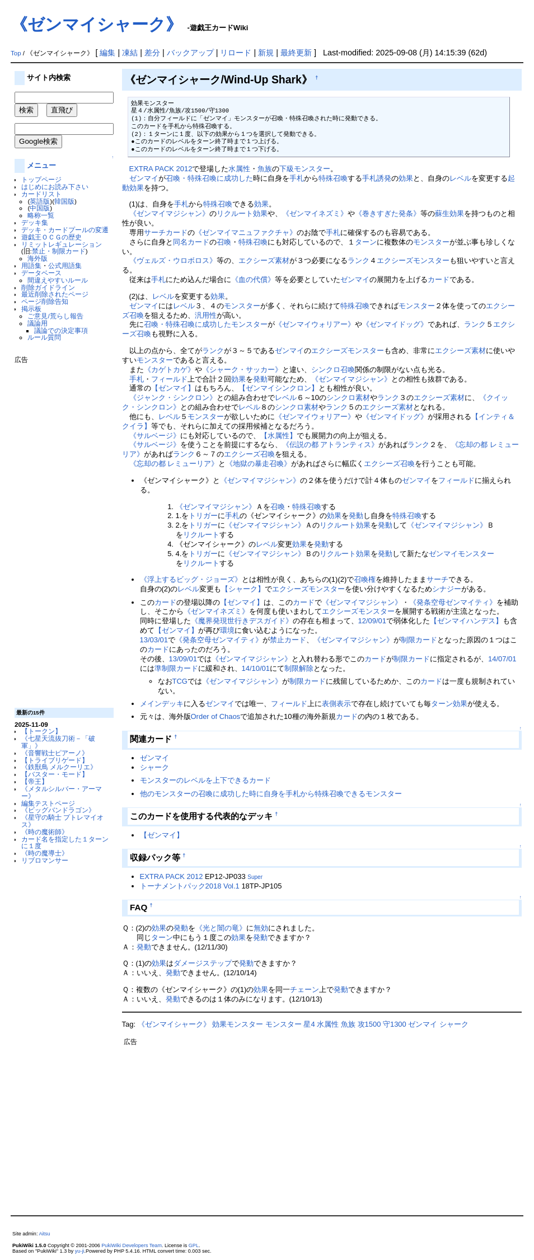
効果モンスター (237, 1024)
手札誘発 (376, 178)
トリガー (203, 515)
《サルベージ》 (154, 435)
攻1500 (369, 1024)
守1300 (394, 1024)
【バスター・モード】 (54, 774)
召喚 (224, 242)
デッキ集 (34, 222)
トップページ (41, 179)
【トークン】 (41, 731)
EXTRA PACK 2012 (161, 168)
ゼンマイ (143, 178)
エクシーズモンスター (413, 260)
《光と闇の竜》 (220, 928)
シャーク (154, 767)
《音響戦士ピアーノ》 (54, 752)
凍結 (130, 52)
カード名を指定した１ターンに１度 (65, 842)
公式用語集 (65, 265)
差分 (152, 52)
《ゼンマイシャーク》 (96, 24)
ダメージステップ (203, 963)
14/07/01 (502, 659)
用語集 (31, 265)
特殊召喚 (333, 178)
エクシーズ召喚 (249, 454)
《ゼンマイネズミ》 (315, 213)
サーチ (155, 232)
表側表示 (336, 703)
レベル (460, 178)
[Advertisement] (59, 531)
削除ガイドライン (48, 287)
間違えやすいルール (57, 280)
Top (16, 53)
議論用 (37, 323)
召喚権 (365, 579)
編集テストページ (48, 803)
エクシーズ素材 (263, 260)
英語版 (40, 201)
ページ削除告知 (44, 301)
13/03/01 (154, 640)
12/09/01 (372, 621)
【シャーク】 (243, 589)
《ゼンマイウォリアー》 (315, 324)
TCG (180, 681)
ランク (358, 260)
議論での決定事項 (61, 330)
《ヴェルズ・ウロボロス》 (173, 260)
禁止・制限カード (59, 251)
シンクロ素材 (348, 397)
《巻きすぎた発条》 (387, 213)
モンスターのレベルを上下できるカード (205, 780)
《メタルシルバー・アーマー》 (61, 792)
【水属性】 (278, 435)
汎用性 (206, 315)
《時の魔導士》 (44, 853)
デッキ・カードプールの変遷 (65, 229)
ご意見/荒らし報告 (55, 315)
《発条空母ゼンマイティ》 (452, 602)
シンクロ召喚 (333, 369)
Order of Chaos (216, 716)
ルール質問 (44, 337)
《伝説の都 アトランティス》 (330, 444)
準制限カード (176, 668)
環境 (227, 630)
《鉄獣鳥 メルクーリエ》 (59, 766)
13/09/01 (183, 659)
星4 (309, 1024)
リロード (235, 52)
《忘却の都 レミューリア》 (174, 463)
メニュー (41, 165)
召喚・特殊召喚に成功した (209, 178)
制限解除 (298, 668)
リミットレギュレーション (61, 244)
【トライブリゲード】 (54, 760)
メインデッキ (162, 703)
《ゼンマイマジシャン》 (169, 213)
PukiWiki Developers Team (131, 1245)
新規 (266, 52)
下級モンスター (304, 168)
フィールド (169, 379)
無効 (261, 928)
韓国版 (64, 201)
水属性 (239, 168)
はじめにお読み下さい (54, 186)
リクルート (235, 213)
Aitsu (44, 1234)
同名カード (191, 242)
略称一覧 (40, 215)
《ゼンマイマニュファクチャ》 (246, 232)
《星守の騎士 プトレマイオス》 (62, 821)
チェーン (304, 989)
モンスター (431, 242)
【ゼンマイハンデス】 (466, 621)
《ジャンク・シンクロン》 (173, 397)
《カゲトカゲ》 (169, 369)
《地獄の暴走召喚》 (258, 463)
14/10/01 (256, 668)
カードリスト (41, 194)
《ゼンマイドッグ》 (395, 324)
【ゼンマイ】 (173, 388)
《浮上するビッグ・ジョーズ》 (191, 579)
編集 (107, 52)
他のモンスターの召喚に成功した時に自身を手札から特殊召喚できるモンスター (271, 793)
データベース (41, 272)
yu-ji (80, 1251)
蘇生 (442, 213)
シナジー (446, 589)
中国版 (40, 207)
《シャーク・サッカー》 (242, 369)
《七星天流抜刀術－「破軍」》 (58, 742)
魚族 (264, 168)
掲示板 (31, 308)
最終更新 (296, 52)
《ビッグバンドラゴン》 (58, 810)
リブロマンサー (44, 860)
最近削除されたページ (54, 294)
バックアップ (190, 52)
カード (177, 232)
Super (255, 877)
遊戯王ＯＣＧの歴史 (51, 237)
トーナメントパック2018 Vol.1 (190, 886)
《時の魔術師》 (44, 831)
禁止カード (288, 640)
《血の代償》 (253, 279)
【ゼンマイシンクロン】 (278, 388)
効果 (406, 178)
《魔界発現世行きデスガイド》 (242, 621)
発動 (260, 379)
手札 (296, 178)
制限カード (419, 640)
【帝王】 (34, 781)
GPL (194, 1245)
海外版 (37, 258)
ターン (366, 242)
